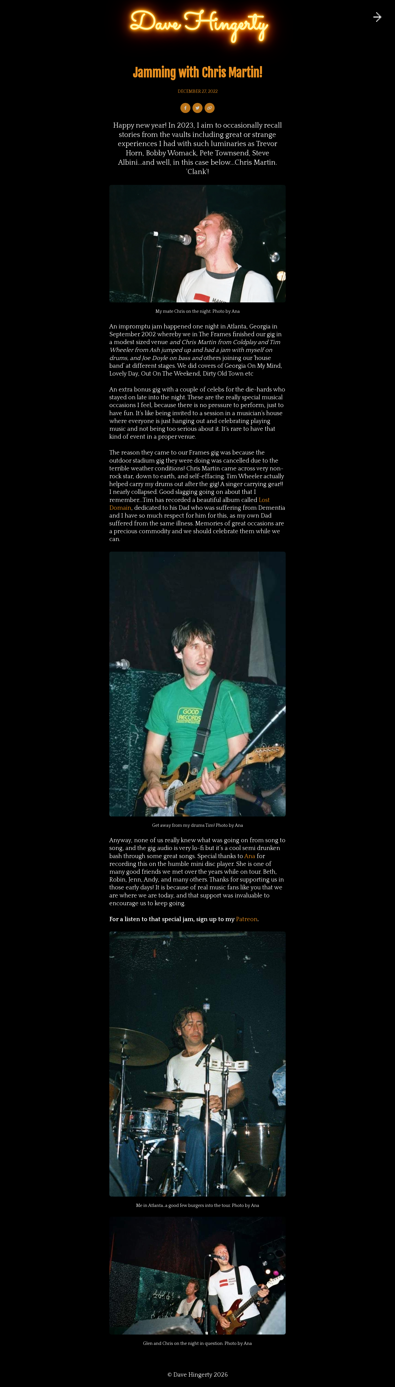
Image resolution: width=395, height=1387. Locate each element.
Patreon (246, 919)
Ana (249, 856)
